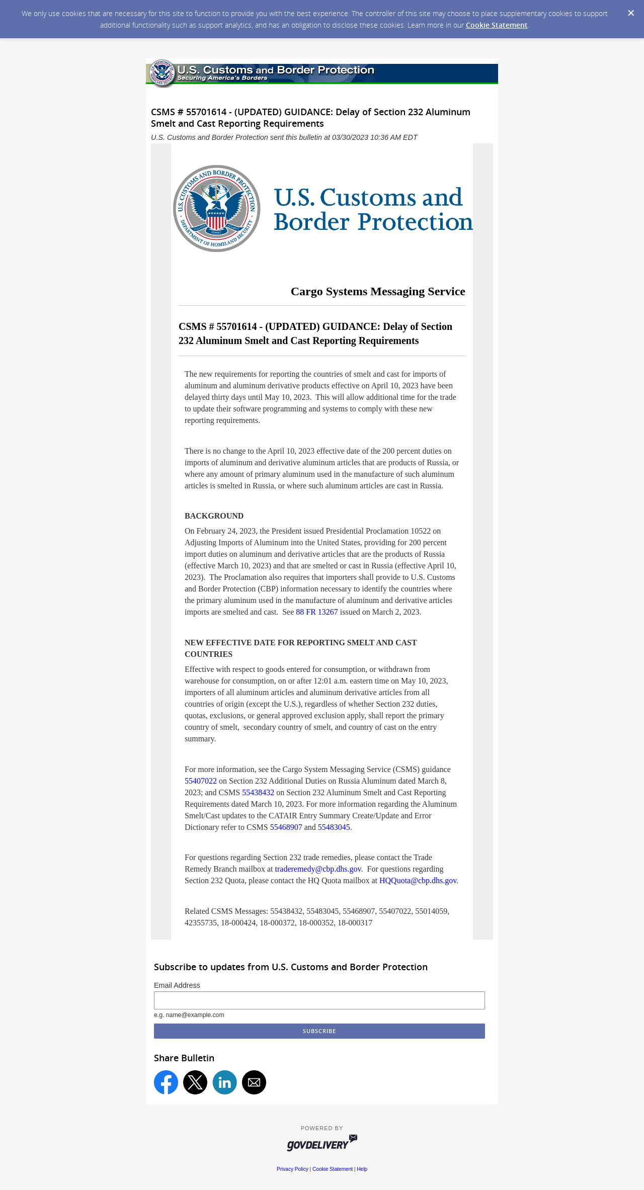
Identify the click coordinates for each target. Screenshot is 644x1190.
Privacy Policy (292, 1169)
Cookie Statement (497, 25)
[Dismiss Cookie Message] (631, 13)
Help (362, 1169)
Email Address (177, 985)
